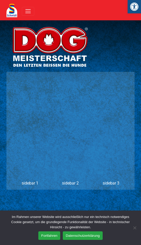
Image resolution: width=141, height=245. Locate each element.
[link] (134, 6)
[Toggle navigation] (28, 11)
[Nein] (134, 227)
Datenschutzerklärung (83, 236)
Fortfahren (49, 236)
